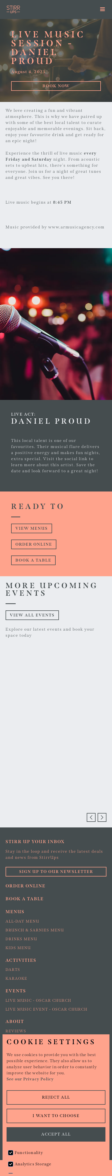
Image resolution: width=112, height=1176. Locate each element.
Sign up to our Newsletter (56, 871)
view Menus (31, 528)
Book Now (56, 85)
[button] (103, 9)
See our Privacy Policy (30, 1079)
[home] (42, 9)
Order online (33, 544)
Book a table (33, 560)
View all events (32, 615)
